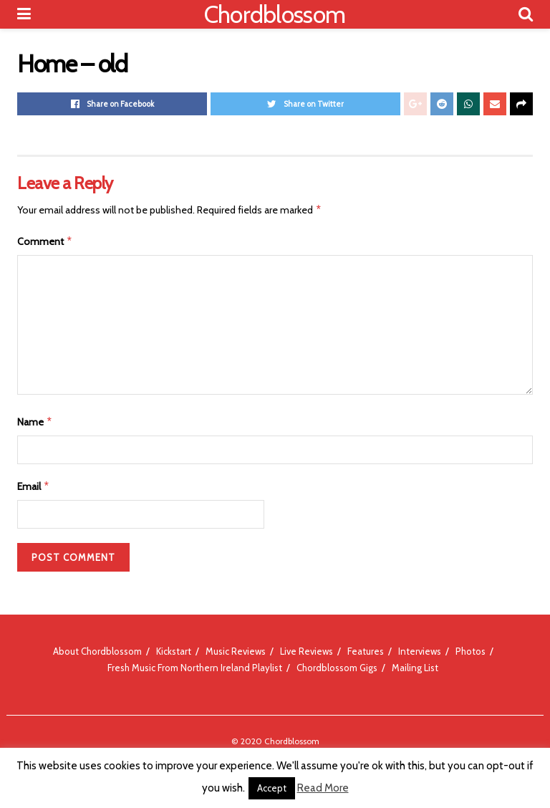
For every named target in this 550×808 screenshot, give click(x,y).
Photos (470, 651)
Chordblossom (275, 14)
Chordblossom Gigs (336, 667)
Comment (45, 241)
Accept (271, 788)
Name (35, 422)
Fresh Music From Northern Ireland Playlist (194, 667)
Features (365, 651)
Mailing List (415, 667)
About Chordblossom (97, 651)
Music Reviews (236, 651)
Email (33, 486)
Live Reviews (306, 651)
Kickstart (173, 651)
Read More (323, 787)
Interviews (419, 651)
